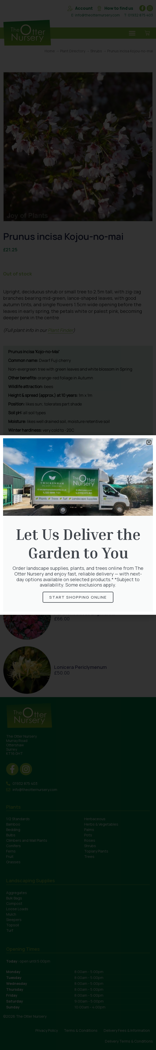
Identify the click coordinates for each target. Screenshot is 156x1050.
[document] (78, 525)
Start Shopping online (78, 597)
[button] (149, 442)
